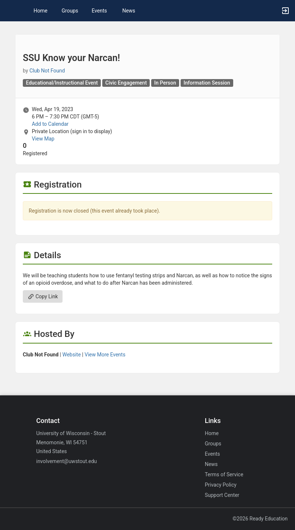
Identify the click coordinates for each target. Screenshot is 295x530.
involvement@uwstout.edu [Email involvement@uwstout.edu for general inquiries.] (66, 461)
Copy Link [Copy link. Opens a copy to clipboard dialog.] (43, 296)
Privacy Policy (221, 485)
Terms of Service (224, 474)
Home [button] (40, 11)
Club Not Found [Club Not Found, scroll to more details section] (47, 71)
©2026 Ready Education (260, 519)
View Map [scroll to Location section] (43, 139)
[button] (9, 11)
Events (99, 11)
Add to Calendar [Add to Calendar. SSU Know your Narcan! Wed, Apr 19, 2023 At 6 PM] (50, 124)
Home (212, 433)
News (128, 11)
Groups (70, 11)
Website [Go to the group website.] (71, 355)
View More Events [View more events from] (105, 355)
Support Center (222, 495)
